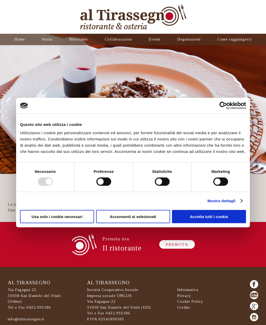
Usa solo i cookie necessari (57, 216)
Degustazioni (189, 39)
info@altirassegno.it (26, 319)
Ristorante (78, 39)
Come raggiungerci (234, 39)
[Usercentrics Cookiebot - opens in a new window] (223, 106)
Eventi (154, 39)
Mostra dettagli (221, 201)
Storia (47, 39)
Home (19, 39)
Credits (183, 307)
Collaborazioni (118, 39)
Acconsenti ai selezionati (133, 216)
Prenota (177, 244)
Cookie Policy (190, 301)
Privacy (184, 296)
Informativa (187, 290)
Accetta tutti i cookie (209, 216)
